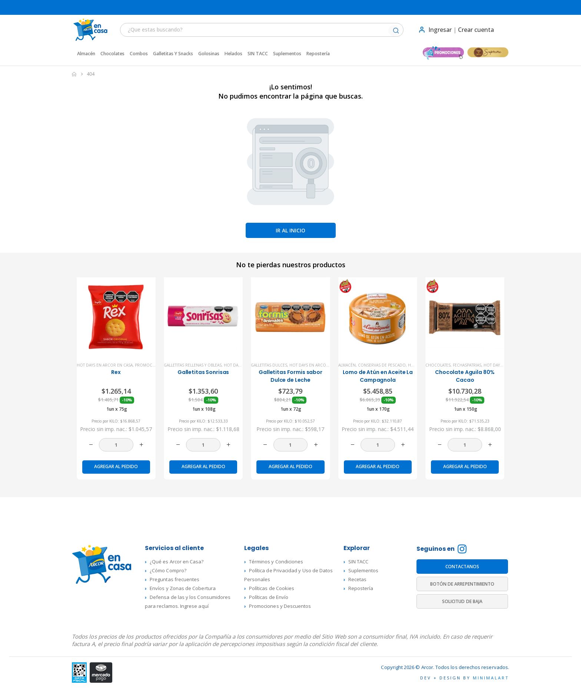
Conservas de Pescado (382, 365)
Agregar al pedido (116, 466)
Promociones (149, 365)
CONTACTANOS (462, 566)
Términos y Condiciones (276, 561)
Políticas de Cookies (271, 588)
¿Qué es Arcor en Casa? (176, 561)
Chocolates (112, 54)
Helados (233, 54)
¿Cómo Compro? (168, 570)
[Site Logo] (87, 30)
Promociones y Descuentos (280, 606)
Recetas (357, 579)
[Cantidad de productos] (116, 444)
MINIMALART (491, 678)
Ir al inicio (290, 230)
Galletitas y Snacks (173, 54)
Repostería (318, 54)
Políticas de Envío (268, 597)
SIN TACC (258, 54)
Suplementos (287, 54)
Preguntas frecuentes (174, 579)
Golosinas (208, 54)
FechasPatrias (467, 365)
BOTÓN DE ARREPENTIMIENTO (462, 584)
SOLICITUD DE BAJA (462, 601)
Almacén (86, 54)
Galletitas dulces (269, 365)
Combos (139, 54)
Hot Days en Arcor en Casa (105, 365)
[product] (116, 316)
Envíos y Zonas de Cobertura (183, 588)
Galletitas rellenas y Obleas (193, 365)
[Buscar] (395, 31)
